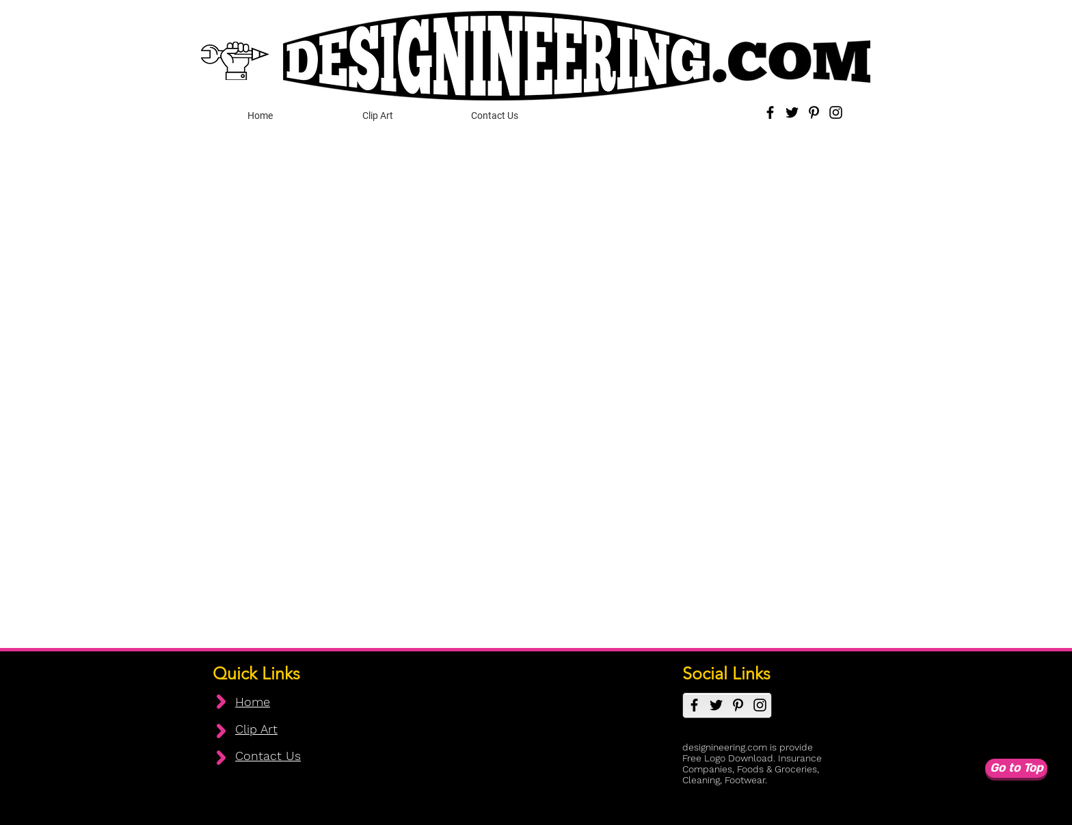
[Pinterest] (813, 112)
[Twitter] (792, 112)
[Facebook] (770, 112)
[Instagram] (835, 112)
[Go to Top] (1016, 768)
